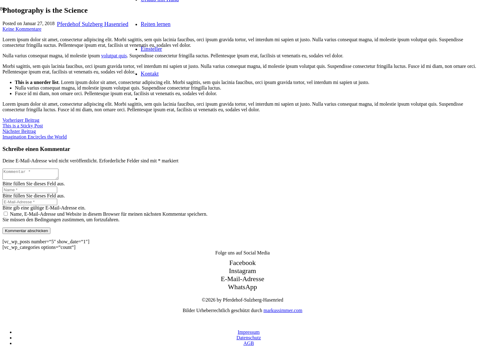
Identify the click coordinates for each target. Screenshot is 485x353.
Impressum (249, 334)
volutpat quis (114, 55)
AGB (248, 345)
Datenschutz (248, 339)
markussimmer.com (283, 312)
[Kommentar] (33, 175)
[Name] (29, 191)
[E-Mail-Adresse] (29, 204)
